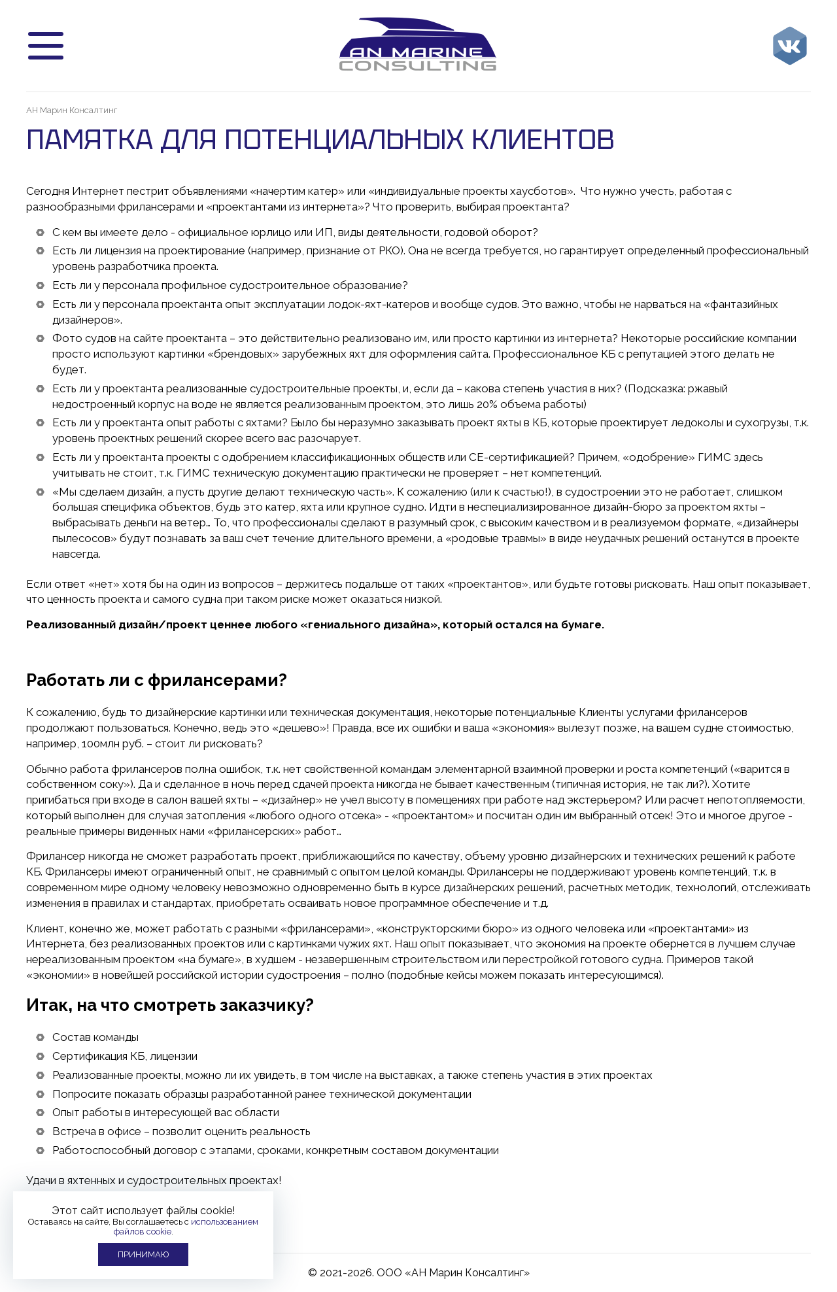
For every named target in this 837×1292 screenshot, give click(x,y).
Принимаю (143, 1254)
